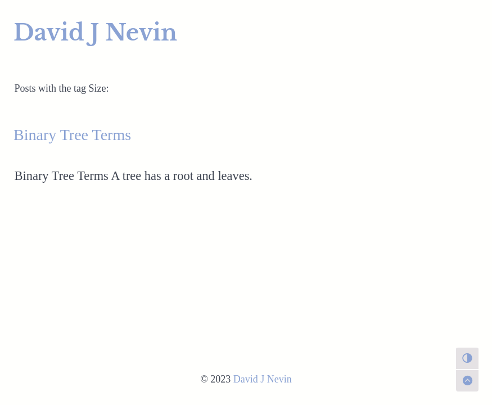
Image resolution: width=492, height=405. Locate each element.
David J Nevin (95, 33)
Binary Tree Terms (72, 134)
